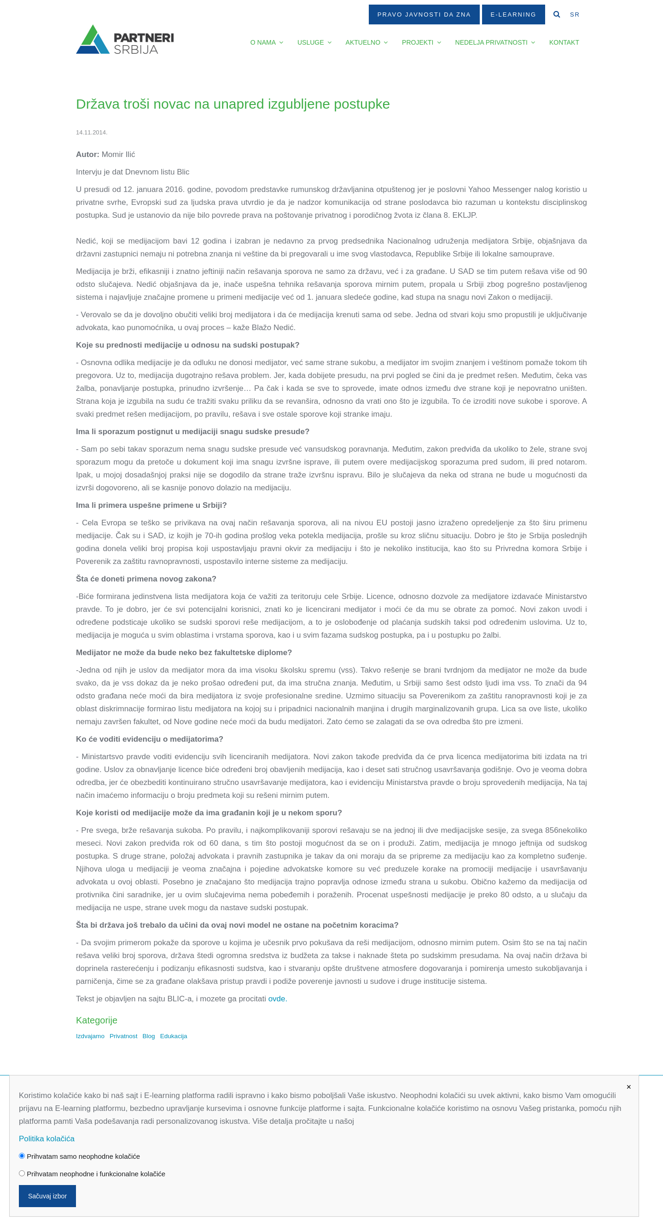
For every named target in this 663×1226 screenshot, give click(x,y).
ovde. (278, 998)
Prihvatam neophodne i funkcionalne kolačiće (92, 1174)
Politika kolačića (47, 1138)
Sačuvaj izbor (47, 1196)
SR (575, 14)
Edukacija (173, 1036)
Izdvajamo (90, 1036)
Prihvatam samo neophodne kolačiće (79, 1156)
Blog (148, 1036)
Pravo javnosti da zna (424, 14)
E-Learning (513, 14)
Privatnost (123, 1036)
